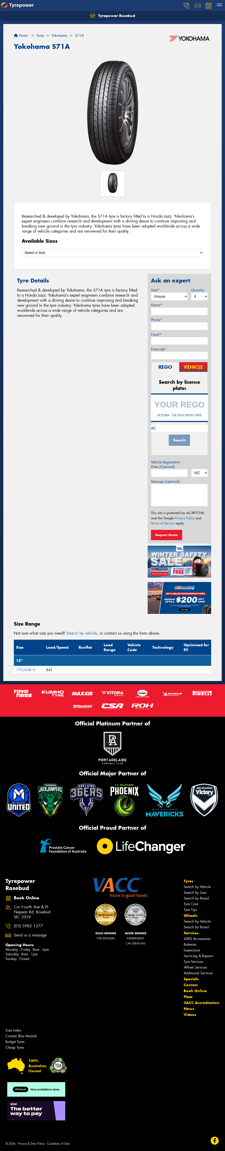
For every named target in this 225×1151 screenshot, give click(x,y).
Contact (191, 984)
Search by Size (195, 892)
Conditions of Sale (58, 1143)
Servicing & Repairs (198, 956)
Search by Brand (196, 898)
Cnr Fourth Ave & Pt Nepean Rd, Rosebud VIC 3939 (32, 912)
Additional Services (198, 973)
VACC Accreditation (202, 1002)
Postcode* (158, 349)
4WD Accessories (197, 938)
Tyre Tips (190, 909)
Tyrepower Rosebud (112, 15)
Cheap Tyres (14, 1047)
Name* (156, 305)
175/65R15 (25, 670)
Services (191, 933)
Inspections (192, 950)
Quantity (197, 290)
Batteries (190, 944)
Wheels (190, 915)
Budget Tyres (14, 1041)
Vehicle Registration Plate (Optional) (165, 464)
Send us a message (30, 935)
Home (21, 35)
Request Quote (166, 535)
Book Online (195, 990)
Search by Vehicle (197, 887)
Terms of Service (162, 523)
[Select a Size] (112, 253)
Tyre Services (193, 961)
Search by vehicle (81, 633)
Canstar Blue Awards (21, 1036)
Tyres (188, 881)
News (189, 1008)
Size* (155, 290)
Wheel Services (195, 967)
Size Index (13, 1030)
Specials (191, 979)
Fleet (188, 996)
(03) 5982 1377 (28, 926)
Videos (190, 1014)
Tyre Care (191, 904)
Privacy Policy (184, 518)
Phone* (156, 320)
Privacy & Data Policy (31, 1143)
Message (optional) (165, 481)
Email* (156, 334)
